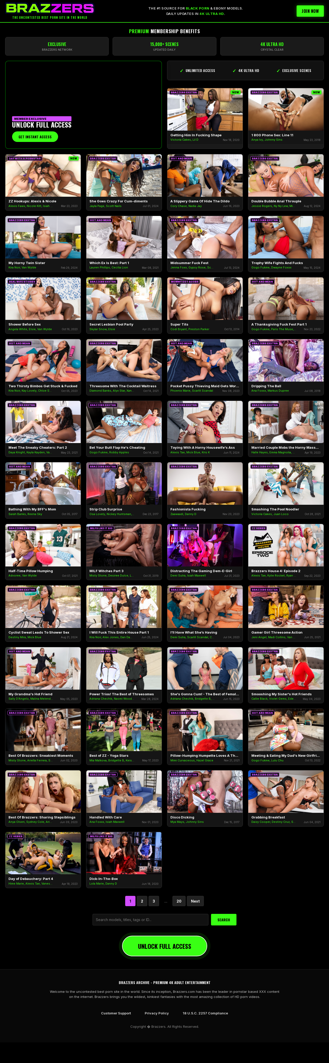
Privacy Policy (157, 1013)
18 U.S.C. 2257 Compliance (205, 1013)
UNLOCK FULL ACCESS (164, 946)
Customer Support (116, 1013)
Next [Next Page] (195, 901)
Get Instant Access (35, 136)
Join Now (310, 11)
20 (179, 901)
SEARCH (223, 919)
